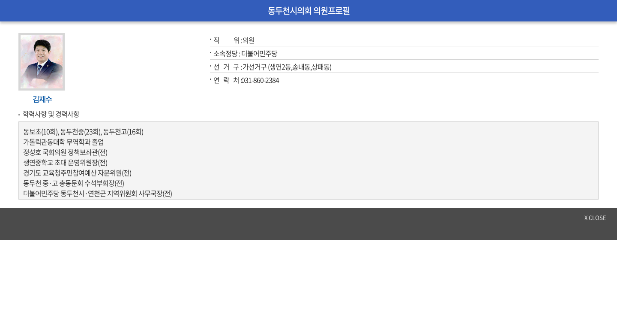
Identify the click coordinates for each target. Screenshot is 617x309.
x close (595, 217)
